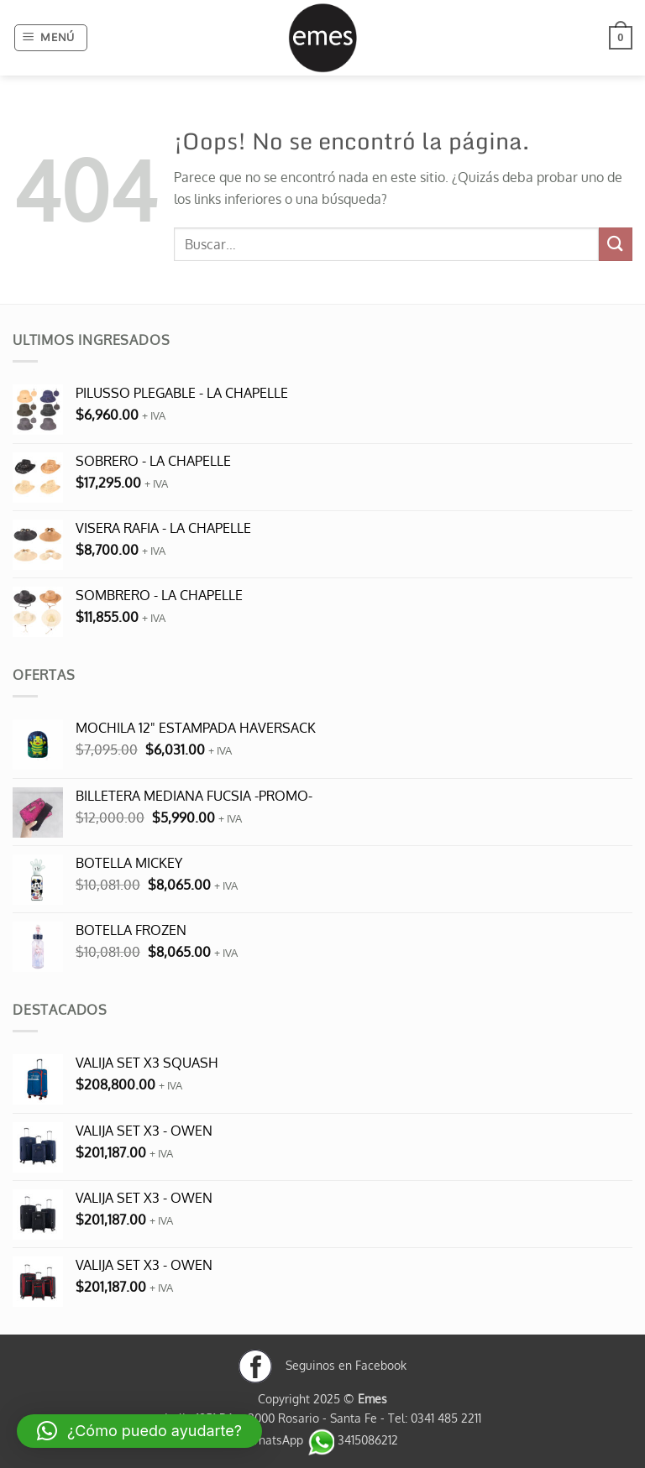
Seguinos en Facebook (322, 1364)
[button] (51, 37)
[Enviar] (615, 243)
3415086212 (352, 1439)
